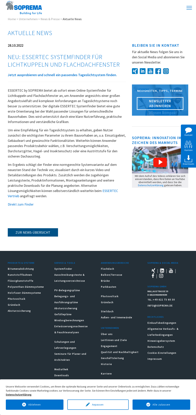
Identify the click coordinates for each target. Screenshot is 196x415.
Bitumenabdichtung (21, 268)
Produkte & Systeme (21, 262)
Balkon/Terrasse (111, 274)
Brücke (105, 280)
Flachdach (107, 268)
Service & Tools (64, 262)
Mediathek (61, 369)
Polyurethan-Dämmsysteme (26, 286)
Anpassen (98, 404)
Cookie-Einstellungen (161, 353)
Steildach (107, 311)
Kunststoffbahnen (20, 274)
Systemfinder (63, 268)
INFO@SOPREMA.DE (160, 305)
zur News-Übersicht (33, 232)
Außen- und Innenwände (116, 317)
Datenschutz (155, 347)
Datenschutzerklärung (151, 185)
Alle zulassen (161, 404)
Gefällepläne (63, 314)
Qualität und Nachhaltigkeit (120, 352)
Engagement (109, 346)
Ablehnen (34, 404)
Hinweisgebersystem (161, 341)
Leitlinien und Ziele (114, 340)
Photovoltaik (16, 298)
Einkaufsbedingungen (161, 323)
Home (12, 19)
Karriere (106, 373)
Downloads (61, 375)
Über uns (107, 334)
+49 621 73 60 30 (164, 299)
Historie (106, 364)
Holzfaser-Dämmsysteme (24, 292)
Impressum (154, 359)
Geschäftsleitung (112, 358)
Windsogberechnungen (69, 320)
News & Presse (50, 19)
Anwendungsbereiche (115, 262)
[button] (160, 162)
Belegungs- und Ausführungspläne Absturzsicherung (66, 302)
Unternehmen (28, 19)
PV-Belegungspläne (67, 290)
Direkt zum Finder (21, 204)
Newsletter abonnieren (160, 103)
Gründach (14, 305)
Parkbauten (108, 286)
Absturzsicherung (19, 311)
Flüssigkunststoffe (20, 280)
